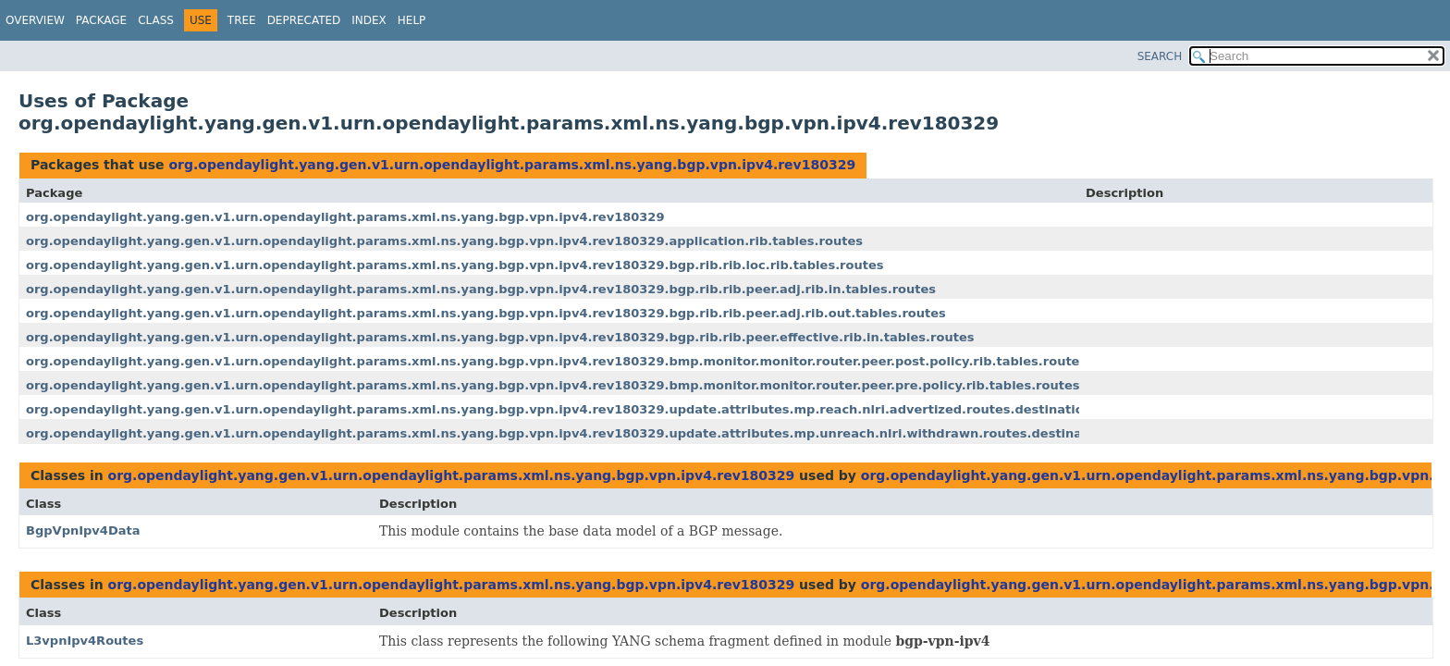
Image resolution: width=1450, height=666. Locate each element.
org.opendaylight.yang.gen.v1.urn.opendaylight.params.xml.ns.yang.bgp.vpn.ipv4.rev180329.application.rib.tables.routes (444, 241)
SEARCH (1160, 56)
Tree (241, 20)
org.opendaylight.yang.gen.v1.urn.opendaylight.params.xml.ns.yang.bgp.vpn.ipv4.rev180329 (511, 164)
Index (369, 20)
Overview (35, 20)
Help (412, 20)
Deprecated (304, 20)
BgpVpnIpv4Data (83, 530)
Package (101, 20)
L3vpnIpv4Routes (84, 641)
